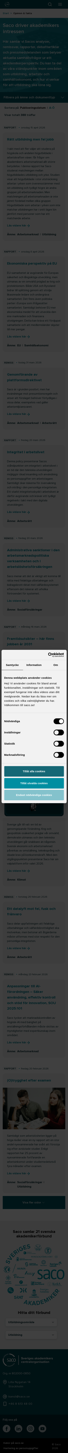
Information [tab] (34, 664)
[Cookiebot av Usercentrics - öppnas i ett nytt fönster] (48, 655)
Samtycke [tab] (12, 664)
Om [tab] (55, 664)
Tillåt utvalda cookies (34, 783)
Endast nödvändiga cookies (34, 794)
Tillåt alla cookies (34, 771)
